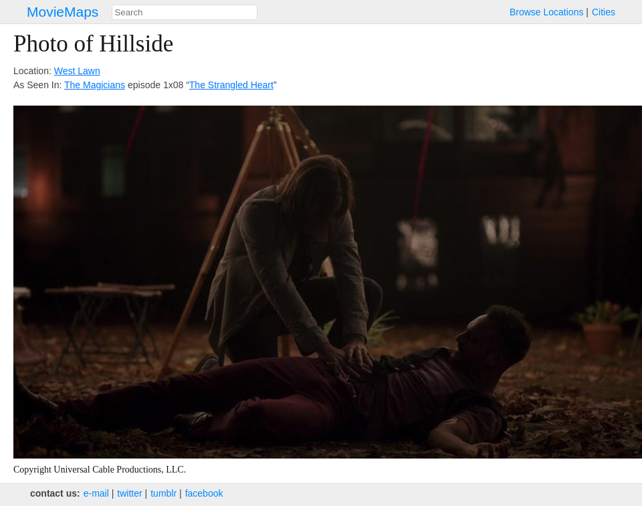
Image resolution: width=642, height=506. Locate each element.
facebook (204, 493)
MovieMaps (62, 12)
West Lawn (77, 71)
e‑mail (96, 493)
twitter (129, 493)
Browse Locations (547, 12)
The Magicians (94, 85)
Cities (603, 12)
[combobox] (184, 12)
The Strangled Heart (231, 85)
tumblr (163, 493)
